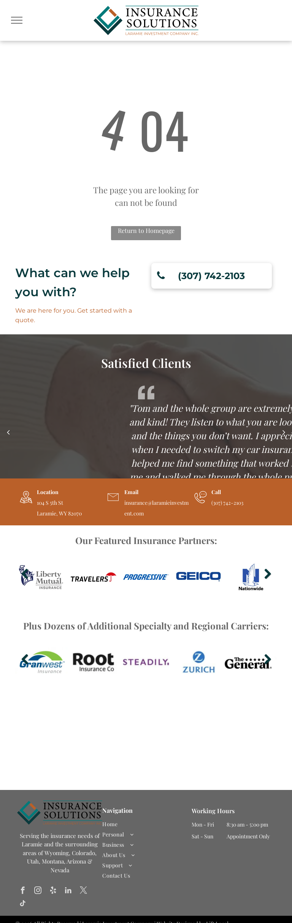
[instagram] (37, 891)
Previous (23, 579)
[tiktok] (22, 904)
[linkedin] (68, 891)
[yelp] (53, 891)
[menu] (17, 20)
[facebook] (22, 891)
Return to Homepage (146, 230)
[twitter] (83, 891)
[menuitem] (143, 824)
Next (268, 579)
